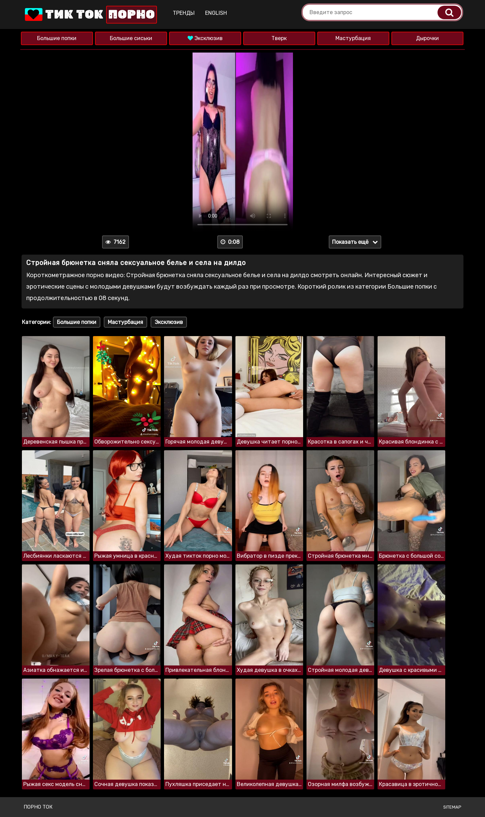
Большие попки (56, 38)
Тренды (184, 13)
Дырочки (427, 38)
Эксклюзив (205, 38)
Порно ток (38, 807)
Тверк (279, 38)
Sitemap (452, 807)
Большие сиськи (131, 38)
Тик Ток (90, 15)
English (216, 13)
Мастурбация (353, 38)
